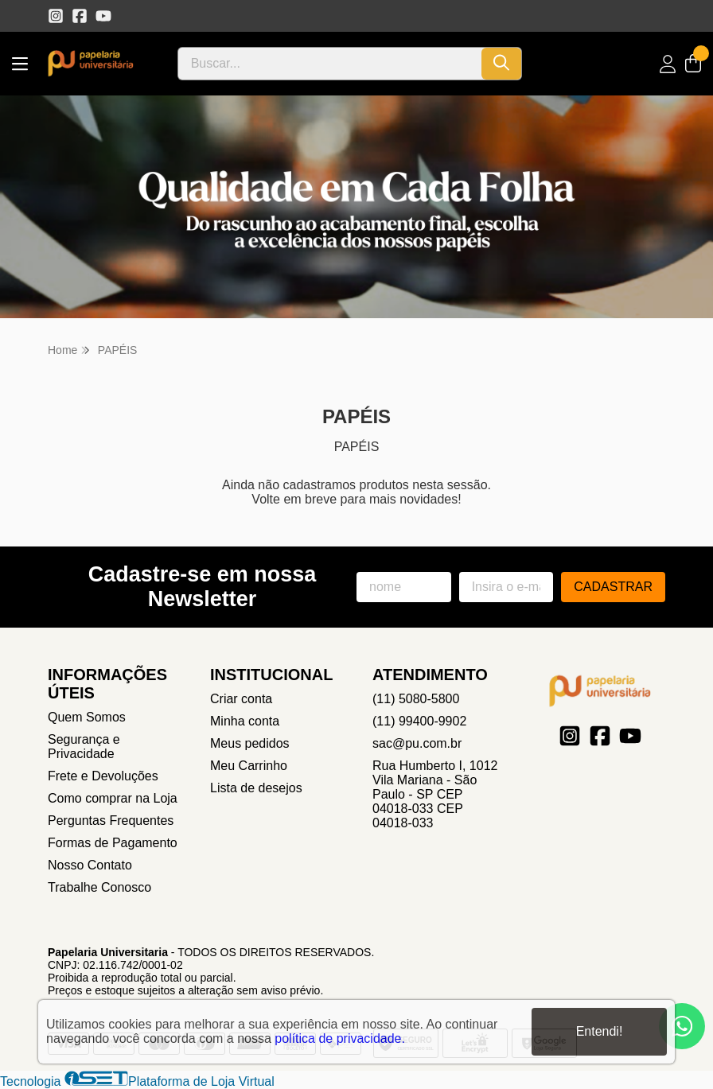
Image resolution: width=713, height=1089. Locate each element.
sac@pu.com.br (417, 743)
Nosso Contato (90, 865)
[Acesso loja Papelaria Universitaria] (668, 64)
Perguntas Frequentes (110, 820)
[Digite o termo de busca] (329, 64)
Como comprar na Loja (112, 798)
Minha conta (244, 721)
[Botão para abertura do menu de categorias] (20, 64)
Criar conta (241, 699)
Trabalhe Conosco (99, 887)
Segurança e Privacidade (84, 746)
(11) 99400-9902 (419, 721)
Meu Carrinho (248, 765)
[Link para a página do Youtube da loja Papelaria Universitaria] (103, 16)
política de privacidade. (340, 1038)
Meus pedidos (250, 743)
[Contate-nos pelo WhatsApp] (682, 1026)
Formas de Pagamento (112, 843)
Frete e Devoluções (103, 776)
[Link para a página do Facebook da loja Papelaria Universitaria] (80, 16)
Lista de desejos (256, 788)
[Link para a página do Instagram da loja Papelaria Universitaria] (56, 16)
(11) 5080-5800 (415, 699)
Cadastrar (613, 586)
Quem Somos (87, 717)
